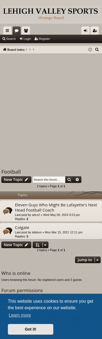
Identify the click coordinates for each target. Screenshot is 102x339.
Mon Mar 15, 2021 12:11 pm (63, 232)
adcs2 (36, 214)
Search (11, 38)
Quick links (8, 32)
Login (27, 38)
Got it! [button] (30, 329)
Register (44, 38)
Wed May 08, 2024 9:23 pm (61, 214)
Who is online (15, 273)
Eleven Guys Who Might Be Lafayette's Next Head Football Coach (56, 207)
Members (27, 32)
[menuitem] (97, 50)
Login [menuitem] (86, 32)
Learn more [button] (20, 315)
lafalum (36, 232)
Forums (18, 32)
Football (11, 171)
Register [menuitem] (96, 32)
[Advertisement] (51, 107)
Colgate (22, 227)
